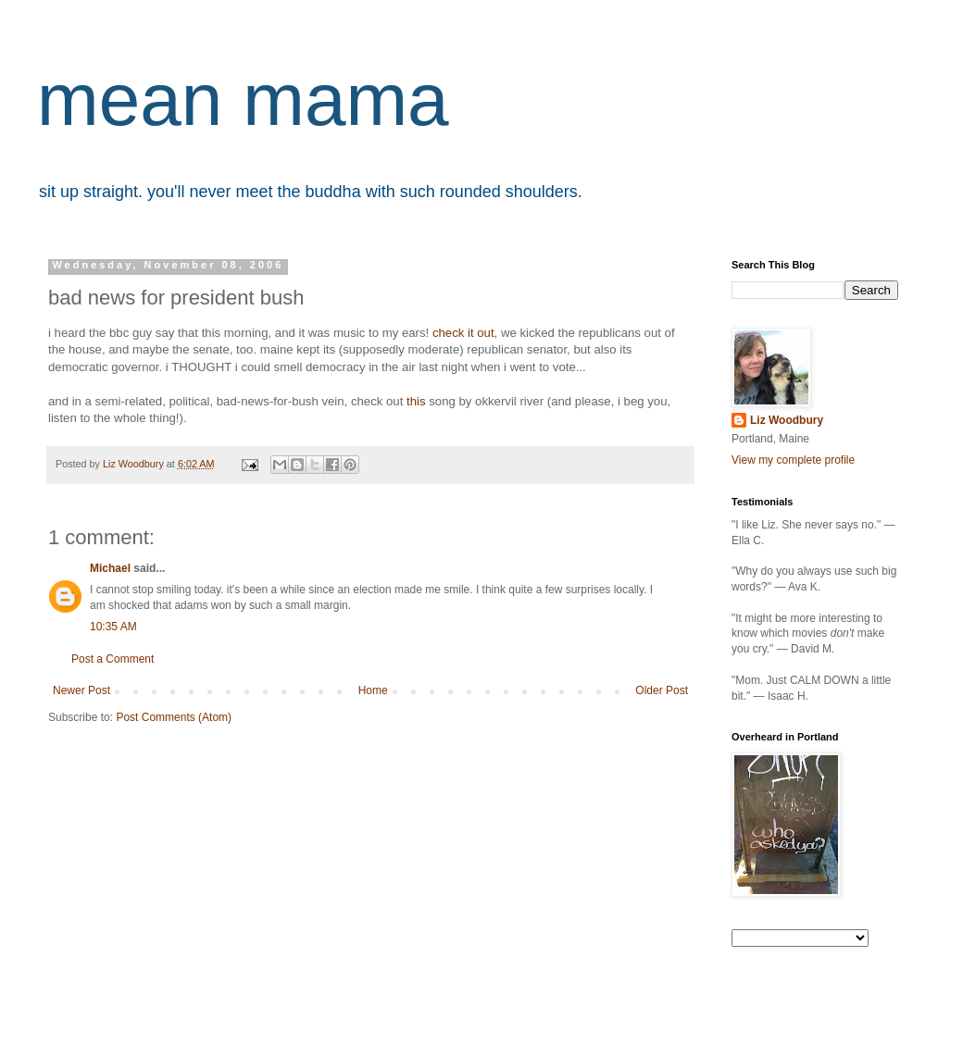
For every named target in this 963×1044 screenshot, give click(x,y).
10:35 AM (113, 626)
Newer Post (81, 690)
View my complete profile (793, 460)
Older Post (661, 690)
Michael (110, 568)
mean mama (243, 99)
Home (373, 690)
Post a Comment (112, 658)
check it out (463, 333)
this (416, 401)
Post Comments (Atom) (173, 717)
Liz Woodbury (786, 420)
